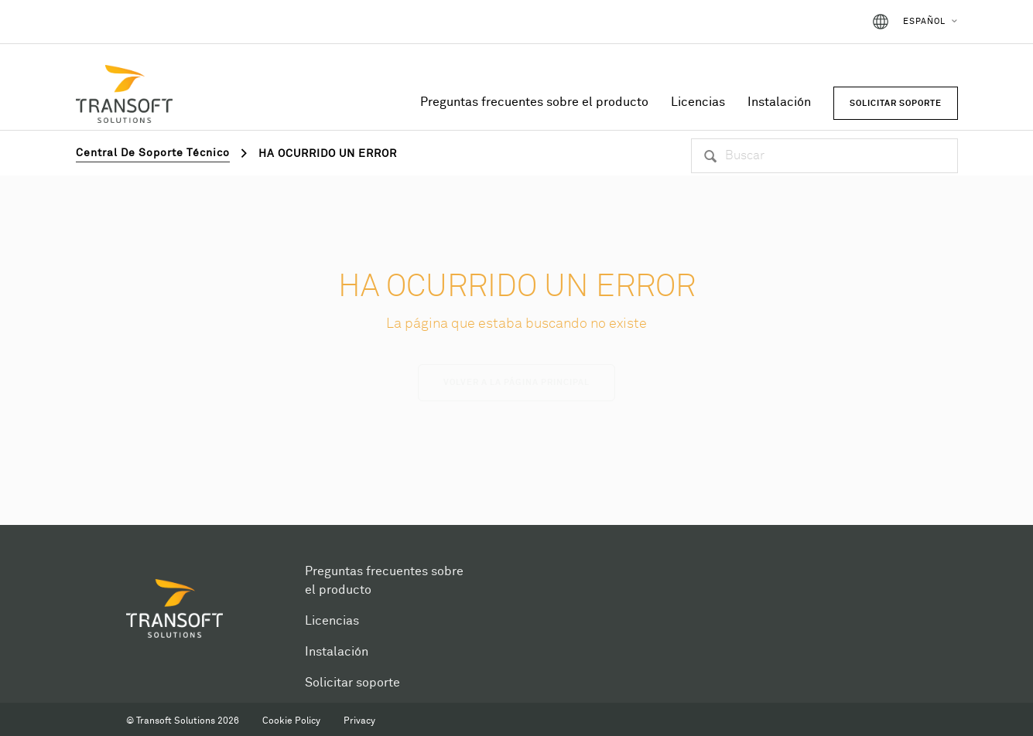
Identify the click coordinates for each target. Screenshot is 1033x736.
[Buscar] (824, 155)
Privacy (359, 721)
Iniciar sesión (810, 21)
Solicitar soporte (352, 682)
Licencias (698, 102)
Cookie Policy (291, 721)
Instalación (779, 102)
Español (924, 21)
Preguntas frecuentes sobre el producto (534, 102)
